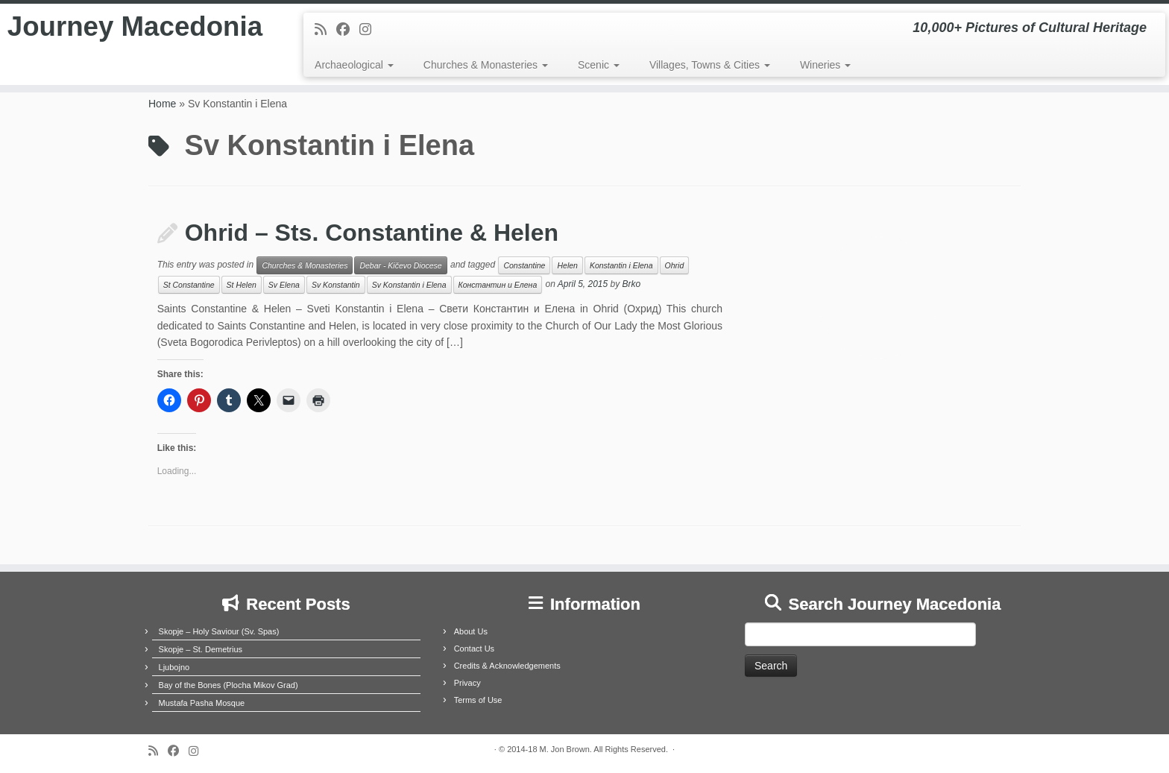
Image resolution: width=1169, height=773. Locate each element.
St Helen (241, 284)
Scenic (599, 65)
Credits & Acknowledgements (507, 665)
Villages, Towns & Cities (709, 65)
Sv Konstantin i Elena (409, 284)
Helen (567, 265)
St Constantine (189, 284)
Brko (632, 285)
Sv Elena (284, 284)
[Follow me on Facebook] (347, 29)
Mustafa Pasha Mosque (202, 702)
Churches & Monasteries (485, 65)
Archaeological (354, 65)
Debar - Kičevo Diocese (400, 265)
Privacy (467, 682)
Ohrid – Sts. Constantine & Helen (371, 232)
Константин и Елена (498, 284)
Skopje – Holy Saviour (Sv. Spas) (219, 631)
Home (162, 104)
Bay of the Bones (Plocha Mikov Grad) (228, 685)
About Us (471, 631)
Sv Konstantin (336, 284)
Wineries (825, 65)
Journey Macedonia (135, 47)
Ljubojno (174, 667)
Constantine (524, 265)
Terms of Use (478, 699)
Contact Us (474, 648)
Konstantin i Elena (621, 265)
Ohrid (674, 265)
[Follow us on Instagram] (370, 29)
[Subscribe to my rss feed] (325, 29)
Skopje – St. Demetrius (201, 649)
